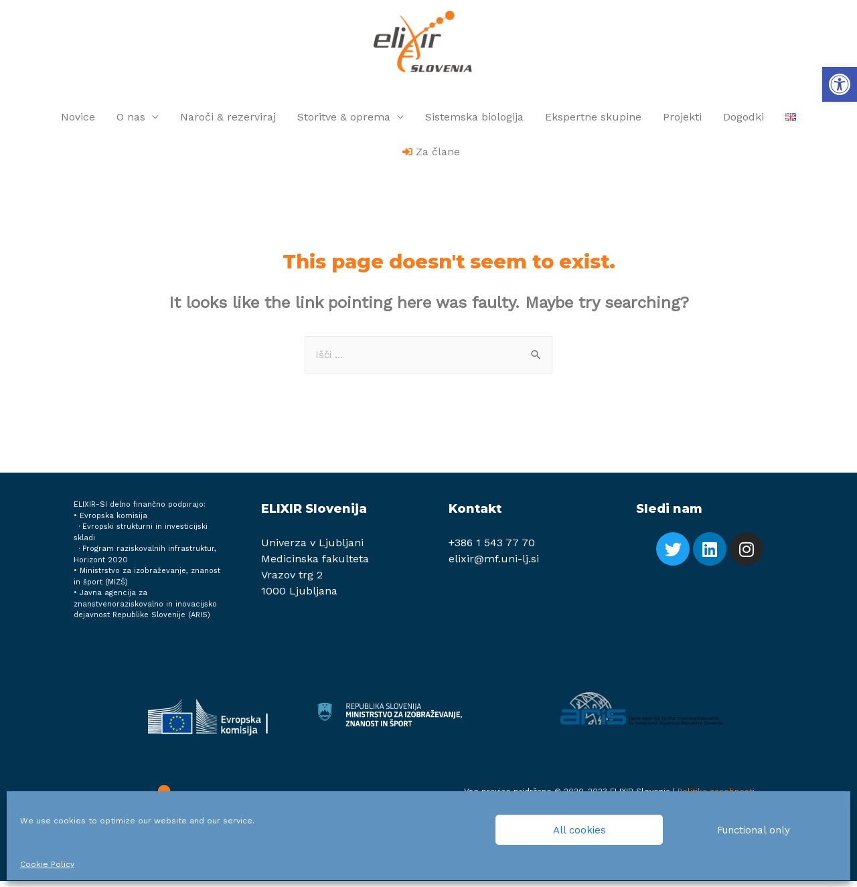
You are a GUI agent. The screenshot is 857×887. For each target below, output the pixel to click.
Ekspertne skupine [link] (593, 121)
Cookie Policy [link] (47, 864)
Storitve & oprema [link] (343, 121)
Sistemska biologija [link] (474, 121)
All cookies (579, 830)
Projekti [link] (682, 121)
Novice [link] (78, 121)
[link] (839, 84)
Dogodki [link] (743, 121)
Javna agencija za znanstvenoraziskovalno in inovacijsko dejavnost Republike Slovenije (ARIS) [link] (145, 609)
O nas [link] (130, 121)
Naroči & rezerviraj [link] (228, 121)
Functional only (753, 830)
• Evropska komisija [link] (110, 521)
